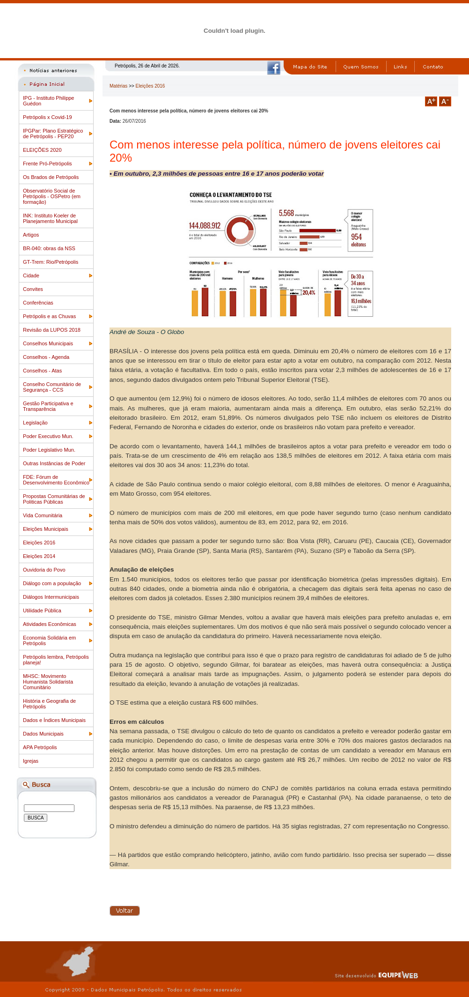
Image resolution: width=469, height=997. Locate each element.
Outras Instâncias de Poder (54, 463)
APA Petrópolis (40, 747)
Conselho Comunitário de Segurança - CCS (52, 387)
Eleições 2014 (39, 556)
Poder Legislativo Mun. (49, 450)
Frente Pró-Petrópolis (47, 163)
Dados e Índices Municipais (54, 720)
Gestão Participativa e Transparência (48, 406)
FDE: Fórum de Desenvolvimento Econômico (56, 479)
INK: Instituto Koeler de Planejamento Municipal (50, 218)
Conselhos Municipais (48, 343)
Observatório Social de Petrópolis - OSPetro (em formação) (52, 196)
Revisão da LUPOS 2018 (52, 330)
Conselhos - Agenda (46, 357)
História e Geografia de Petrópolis (49, 703)
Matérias (118, 86)
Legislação (35, 422)
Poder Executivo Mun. (48, 436)
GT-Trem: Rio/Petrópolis (50, 262)
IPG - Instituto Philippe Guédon (48, 100)
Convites (33, 289)
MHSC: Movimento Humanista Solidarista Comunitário (48, 681)
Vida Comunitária (42, 515)
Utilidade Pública (42, 610)
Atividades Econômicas (49, 624)
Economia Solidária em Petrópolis (49, 640)
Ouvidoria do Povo (44, 570)
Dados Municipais (43, 734)
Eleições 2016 (39, 542)
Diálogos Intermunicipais (51, 597)
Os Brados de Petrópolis (51, 177)
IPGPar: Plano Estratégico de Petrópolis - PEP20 (53, 133)
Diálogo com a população (52, 583)
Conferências (38, 302)
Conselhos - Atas (42, 370)
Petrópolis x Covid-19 (47, 117)
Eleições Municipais (45, 529)
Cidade (31, 275)
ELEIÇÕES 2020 (42, 150)
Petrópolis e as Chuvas (49, 316)
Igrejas (30, 761)
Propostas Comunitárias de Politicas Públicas (54, 499)
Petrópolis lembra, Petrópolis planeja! (56, 659)
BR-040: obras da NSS (49, 248)
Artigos (31, 235)
